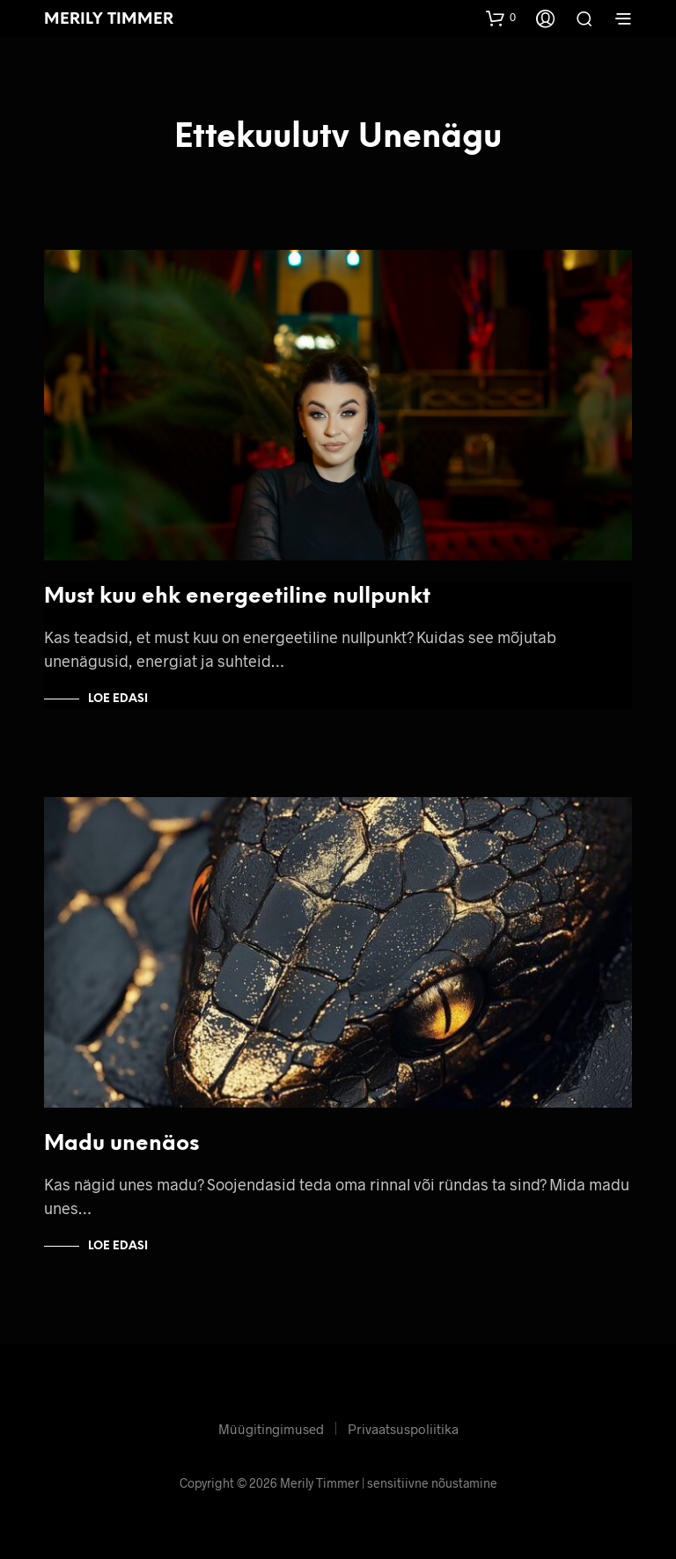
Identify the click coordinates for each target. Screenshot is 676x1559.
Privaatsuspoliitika (403, 1429)
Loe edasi (118, 699)
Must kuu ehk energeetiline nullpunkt (237, 597)
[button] (501, 17)
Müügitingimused (271, 1429)
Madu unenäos (121, 1144)
